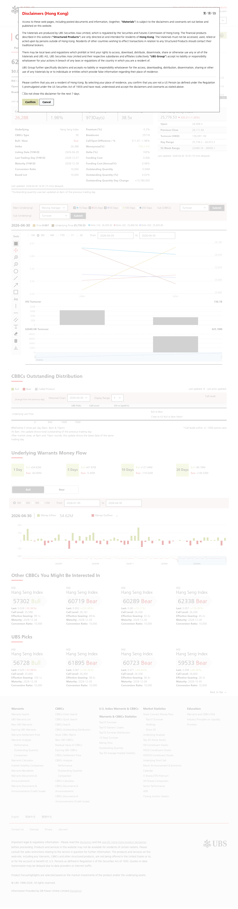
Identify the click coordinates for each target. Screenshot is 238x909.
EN (214, 13)
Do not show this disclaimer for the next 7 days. (51, 93)
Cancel (46, 102)
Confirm (30, 102)
